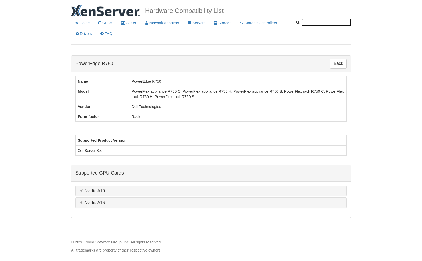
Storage (222, 23)
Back (338, 63)
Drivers (84, 34)
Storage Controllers (258, 23)
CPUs (105, 23)
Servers (196, 23)
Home (82, 23)
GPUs (128, 23)
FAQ (106, 34)
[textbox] (326, 22)
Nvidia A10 (92, 191)
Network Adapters (162, 23)
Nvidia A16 (92, 202)
